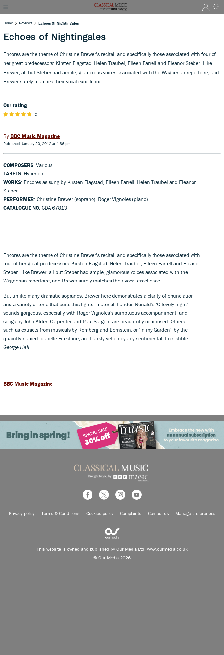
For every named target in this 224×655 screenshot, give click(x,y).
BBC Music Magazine (28, 383)
